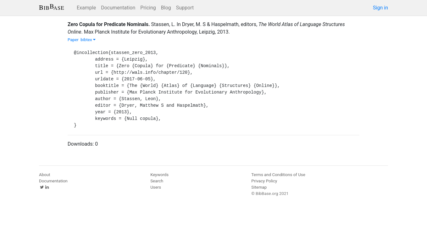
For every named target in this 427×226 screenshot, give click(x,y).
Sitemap (259, 187)
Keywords (159, 174)
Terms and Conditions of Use (278, 174)
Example (86, 8)
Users (155, 187)
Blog (166, 8)
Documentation (118, 8)
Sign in (380, 8)
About (44, 174)
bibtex (88, 39)
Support (185, 8)
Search (156, 181)
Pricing (148, 8)
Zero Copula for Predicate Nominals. (109, 24)
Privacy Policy (264, 181)
